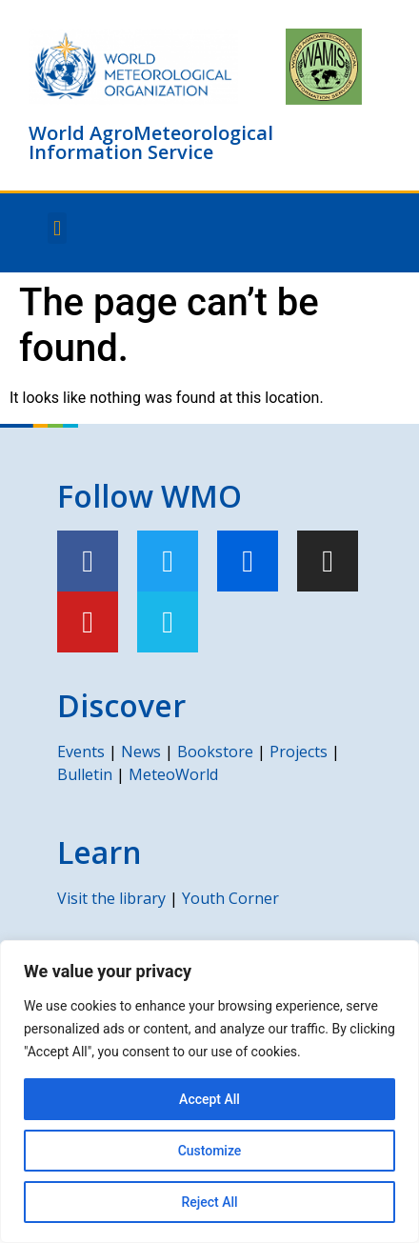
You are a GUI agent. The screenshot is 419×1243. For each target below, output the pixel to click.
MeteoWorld (173, 774)
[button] (57, 228)
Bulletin (84, 774)
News (141, 751)
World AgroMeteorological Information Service (151, 142)
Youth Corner (230, 898)
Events (81, 751)
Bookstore (215, 751)
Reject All (209, 1202)
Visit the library (111, 898)
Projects (298, 751)
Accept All (209, 1099)
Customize (210, 1150)
